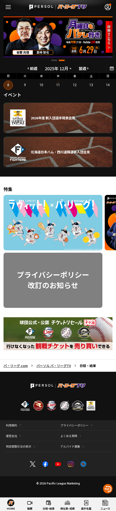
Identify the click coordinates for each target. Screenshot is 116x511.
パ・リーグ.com (16, 365)
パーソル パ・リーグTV (53, 365)
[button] (54, 60)
